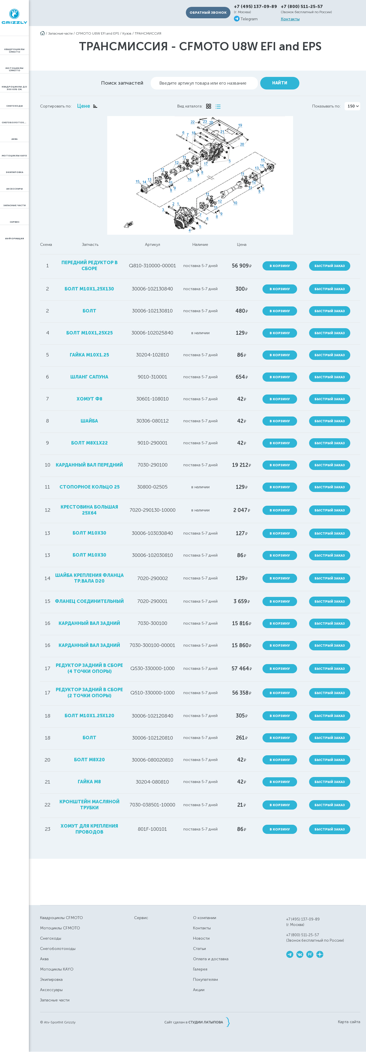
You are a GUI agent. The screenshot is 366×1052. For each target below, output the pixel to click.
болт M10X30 (89, 555)
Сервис (141, 917)
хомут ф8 (89, 399)
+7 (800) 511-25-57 (302, 6)
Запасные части (60, 33)
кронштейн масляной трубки (89, 804)
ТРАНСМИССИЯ (148, 33)
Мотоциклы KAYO (56, 969)
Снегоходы (50, 938)
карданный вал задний (89, 623)
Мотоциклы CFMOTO (60, 928)
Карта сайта (349, 1022)
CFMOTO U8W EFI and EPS (97, 33)
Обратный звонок (208, 13)
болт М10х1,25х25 (89, 333)
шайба (89, 421)
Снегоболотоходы (57, 948)
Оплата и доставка (210, 959)
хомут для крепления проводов (89, 829)
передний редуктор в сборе (89, 265)
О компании (204, 917)
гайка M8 (89, 781)
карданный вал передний (89, 465)
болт (89, 311)
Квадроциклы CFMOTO (61, 917)
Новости (201, 938)
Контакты (290, 19)
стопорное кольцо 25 (89, 487)
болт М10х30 (89, 533)
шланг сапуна (89, 377)
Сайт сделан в (197, 1022)
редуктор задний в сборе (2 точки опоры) (89, 692)
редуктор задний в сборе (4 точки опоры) (89, 668)
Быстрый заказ (330, 266)
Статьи (199, 948)
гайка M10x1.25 (89, 355)
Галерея (200, 969)
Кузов (127, 33)
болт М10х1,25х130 (89, 289)
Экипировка (51, 979)
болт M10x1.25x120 (89, 715)
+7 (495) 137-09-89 (255, 7)
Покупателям (205, 979)
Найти (279, 83)
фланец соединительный (89, 601)
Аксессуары (51, 989)
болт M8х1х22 (89, 443)
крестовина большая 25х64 (89, 510)
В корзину (280, 266)
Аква (44, 959)
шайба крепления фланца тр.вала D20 (89, 578)
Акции (198, 989)
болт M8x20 (89, 759)
